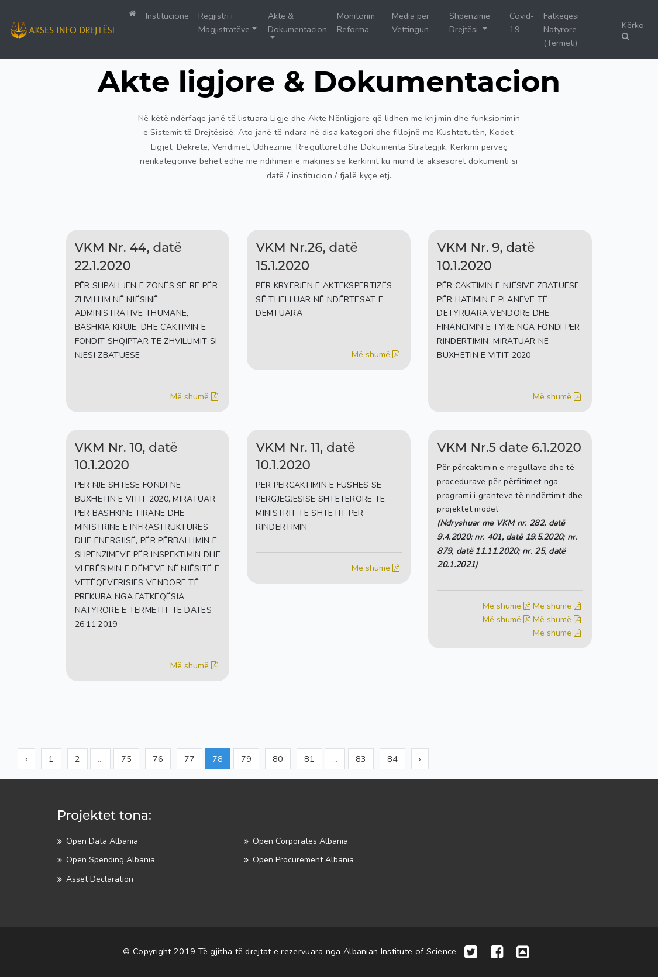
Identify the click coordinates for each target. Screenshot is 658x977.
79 (246, 759)
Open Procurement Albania (303, 859)
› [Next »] (420, 759)
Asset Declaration (99, 879)
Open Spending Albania (110, 859)
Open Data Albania (102, 841)
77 (189, 759)
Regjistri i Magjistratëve (224, 22)
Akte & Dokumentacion (297, 22)
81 (309, 759)
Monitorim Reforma (356, 22)
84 (392, 759)
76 (158, 759)
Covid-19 (521, 22)
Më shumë (195, 396)
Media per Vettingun (410, 22)
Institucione (167, 16)
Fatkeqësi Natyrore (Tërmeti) (561, 29)
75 (126, 759)
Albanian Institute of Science (400, 951)
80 (278, 759)
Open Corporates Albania (300, 841)
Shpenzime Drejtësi (469, 22)
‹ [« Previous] (26, 759)
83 (361, 759)
